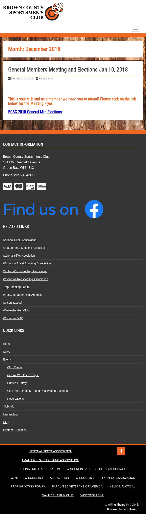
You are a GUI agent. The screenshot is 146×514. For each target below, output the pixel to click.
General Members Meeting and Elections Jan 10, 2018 (68, 69)
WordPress (130, 509)
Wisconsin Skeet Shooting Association (27, 263)
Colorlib (134, 504)
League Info (10, 414)
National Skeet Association (19, 240)
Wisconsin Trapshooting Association (25, 279)
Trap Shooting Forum (16, 287)
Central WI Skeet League (23, 375)
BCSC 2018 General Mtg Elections (35, 112)
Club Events (14, 367)
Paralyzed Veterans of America (22, 294)
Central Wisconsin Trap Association (25, 271)
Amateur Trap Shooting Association (25, 247)
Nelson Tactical (12, 302)
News (6, 351)
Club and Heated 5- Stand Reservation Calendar (37, 390)
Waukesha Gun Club (16, 310)
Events (7, 359)
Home (6, 343)
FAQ (6, 422)
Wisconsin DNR (13, 318)
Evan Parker (46, 78)
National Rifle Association (19, 255)
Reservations (15, 398)
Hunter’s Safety (17, 383)
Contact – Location (15, 430)
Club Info (8, 406)
